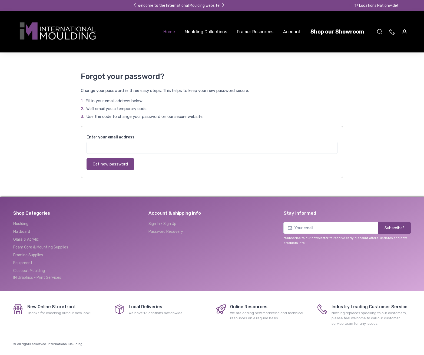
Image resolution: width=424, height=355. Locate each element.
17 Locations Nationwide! (373, 5)
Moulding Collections (206, 31)
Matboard (21, 231)
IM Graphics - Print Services (37, 277)
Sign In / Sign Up (162, 223)
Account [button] (292, 31)
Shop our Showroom (337, 31)
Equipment (22, 263)
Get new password (110, 164)
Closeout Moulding (29, 270)
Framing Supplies (28, 255)
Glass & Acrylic (26, 239)
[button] (379, 31)
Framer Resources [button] (255, 31)
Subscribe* (395, 227)
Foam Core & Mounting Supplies (40, 247)
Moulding (20, 223)
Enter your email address (110, 137)
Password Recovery (165, 231)
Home (169, 31)
